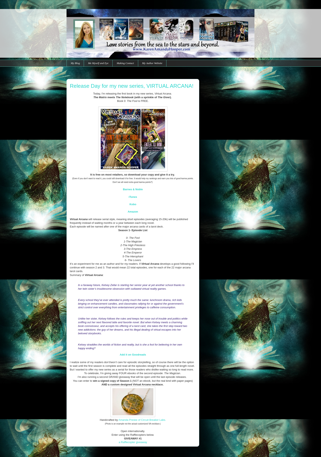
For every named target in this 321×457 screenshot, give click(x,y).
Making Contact (125, 63)
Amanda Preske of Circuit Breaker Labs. (142, 419)
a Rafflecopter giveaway (133, 442)
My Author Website (152, 63)
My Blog (75, 63)
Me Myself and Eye (98, 63)
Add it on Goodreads (133, 354)
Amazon (133, 211)
